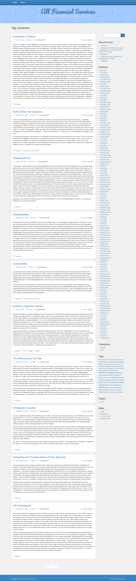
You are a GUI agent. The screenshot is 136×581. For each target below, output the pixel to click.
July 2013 (104, 290)
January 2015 (105, 249)
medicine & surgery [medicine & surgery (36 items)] (118, 380)
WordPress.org (105, 418)
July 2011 (104, 326)
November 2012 (106, 308)
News (30, 40)
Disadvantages (21, 214)
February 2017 (105, 203)
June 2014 (104, 265)
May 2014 (104, 267)
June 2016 (104, 219)
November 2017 (106, 185)
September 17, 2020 (22, 218)
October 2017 (105, 187)
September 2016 (106, 212)
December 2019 (106, 127)
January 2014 (105, 276)
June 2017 (104, 196)
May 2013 (104, 294)
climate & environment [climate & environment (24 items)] (110, 364)
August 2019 (104, 137)
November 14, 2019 (22, 362)
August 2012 (104, 313)
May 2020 (104, 118)
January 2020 (105, 125)
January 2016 (105, 230)
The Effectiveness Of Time (27, 358)
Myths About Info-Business (27, 111)
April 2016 (104, 223)
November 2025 (106, 82)
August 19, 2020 (21, 267)
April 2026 (104, 73)
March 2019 (104, 148)
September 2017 (106, 189)
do (25, 351)
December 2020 (106, 102)
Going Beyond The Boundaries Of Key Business (39, 457)
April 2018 (104, 173)
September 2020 (106, 109)
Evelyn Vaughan (88, 40)
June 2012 (104, 317)
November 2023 (106, 89)
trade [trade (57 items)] (119, 390)
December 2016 (106, 207)
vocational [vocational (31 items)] (119, 392)
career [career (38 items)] (101, 364)
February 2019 (105, 150)
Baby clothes (27, 276)
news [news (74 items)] (117, 382)
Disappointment (21, 158)
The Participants (22, 505)
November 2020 (106, 105)
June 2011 (104, 329)
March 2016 (104, 226)
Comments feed (105, 416)
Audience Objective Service (28, 306)
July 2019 (104, 139)
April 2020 (104, 121)
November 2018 (106, 157)
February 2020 (105, 123)
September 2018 (106, 162)
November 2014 (106, 253)
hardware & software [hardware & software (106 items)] (107, 373)
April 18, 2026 (20, 40)
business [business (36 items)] (106, 362)
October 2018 (105, 159)
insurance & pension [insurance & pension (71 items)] (113, 375)
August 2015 (104, 242)
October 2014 (105, 255)
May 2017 (104, 198)
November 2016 (106, 210)
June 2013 (104, 292)
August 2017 (104, 191)
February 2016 (105, 228)
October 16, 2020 (21, 161)
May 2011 (104, 331)
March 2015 (104, 244)
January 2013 (105, 303)
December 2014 (106, 251)
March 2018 (104, 175)
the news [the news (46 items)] (110, 390)
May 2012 (104, 319)
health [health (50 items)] (117, 373)
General (103, 348)
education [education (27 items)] (102, 366)
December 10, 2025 (22, 115)
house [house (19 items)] (104, 375)
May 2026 (104, 70)
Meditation (104, 54)
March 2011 (104, 335)
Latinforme (104, 61)
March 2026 (104, 75)
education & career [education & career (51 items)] (111, 366)
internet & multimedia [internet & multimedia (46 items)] (111, 378)
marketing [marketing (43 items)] (108, 380)
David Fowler (43, 320)
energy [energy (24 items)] (121, 366)
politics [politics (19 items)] (112, 385)
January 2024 (105, 86)
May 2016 (104, 221)
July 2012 (104, 315)
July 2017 (104, 194)
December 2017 (106, 182)
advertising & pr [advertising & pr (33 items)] (104, 359)
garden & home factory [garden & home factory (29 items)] (111, 370)
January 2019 (105, 153)
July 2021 (104, 95)
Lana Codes (121, 579)
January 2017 (105, 205)
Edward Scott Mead (64, 523)
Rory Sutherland (27, 418)
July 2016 (104, 217)
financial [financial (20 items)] (101, 370)
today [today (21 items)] (115, 390)
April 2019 (104, 146)
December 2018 (106, 155)
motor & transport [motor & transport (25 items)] (109, 382)
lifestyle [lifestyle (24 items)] (122, 378)
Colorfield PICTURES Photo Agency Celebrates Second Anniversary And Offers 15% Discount (111, 50)
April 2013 (104, 297)
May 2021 (104, 100)
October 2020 (105, 107)
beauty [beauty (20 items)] (100, 362)
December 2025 (106, 79)
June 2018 (104, 169)
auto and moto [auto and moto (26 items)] (118, 359)
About (22, 2)
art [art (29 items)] (110, 359)
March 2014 (104, 271)
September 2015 (106, 239)
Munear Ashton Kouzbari (80, 379)
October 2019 (105, 132)
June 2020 (104, 116)
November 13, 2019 (22, 509)
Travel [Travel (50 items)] (101, 392)
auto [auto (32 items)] (112, 359)
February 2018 (105, 178)
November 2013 (106, 281)
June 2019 (104, 141)
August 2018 (104, 164)
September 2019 (106, 134)
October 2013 (105, 283)
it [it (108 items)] (118, 378)
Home (15, 2)
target (31, 351)
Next (60, 566)
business (18, 104)
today (37, 351)
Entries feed (104, 414)
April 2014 (104, 269)
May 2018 (104, 171)
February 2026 (105, 77)
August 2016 (104, 214)
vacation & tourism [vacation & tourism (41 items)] (109, 392)
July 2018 (104, 166)
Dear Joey (104, 46)
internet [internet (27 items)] (101, 378)
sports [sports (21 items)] (108, 387)
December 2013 (106, 278)
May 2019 (104, 143)
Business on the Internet (31, 150)
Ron (18, 129)
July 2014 (104, 262)
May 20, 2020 (20, 309)
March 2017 (104, 201)
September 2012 (106, 310)
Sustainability (20, 263)
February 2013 (105, 301)
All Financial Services (68, 11)
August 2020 (104, 111)
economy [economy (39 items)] (120, 364)
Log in (102, 411)
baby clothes (32, 322)
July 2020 (104, 114)
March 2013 (104, 299)
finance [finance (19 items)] (116, 368)
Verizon (71, 372)
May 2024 (104, 84)
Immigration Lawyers (24, 407)
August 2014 (104, 260)
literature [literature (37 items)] (101, 380)
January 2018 (105, 180)
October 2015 (105, 237)
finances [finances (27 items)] (121, 368)
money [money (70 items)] (101, 382)
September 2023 (106, 91)
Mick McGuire (47, 52)
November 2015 (106, 235)
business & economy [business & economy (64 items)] (116, 362)
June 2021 (104, 98)
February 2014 (105, 274)
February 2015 (105, 246)
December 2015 (106, 233)
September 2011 (106, 324)
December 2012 (106, 306)
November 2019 (106, 130)
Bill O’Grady (77, 123)
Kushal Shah (77, 182)
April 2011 (104, 333)
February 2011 (105, 338)
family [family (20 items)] (100, 368)
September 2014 (106, 258)
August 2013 (104, 287)
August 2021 (104, 93)
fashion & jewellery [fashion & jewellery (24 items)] (108, 368)
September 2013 (106, 285)
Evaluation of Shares (24, 36)
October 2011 (105, 322)
